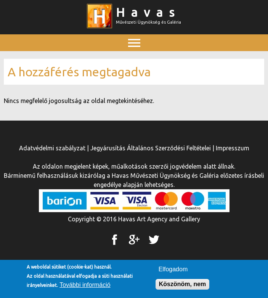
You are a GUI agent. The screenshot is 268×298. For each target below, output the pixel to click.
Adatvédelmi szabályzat (52, 148)
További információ (84, 286)
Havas (148, 12)
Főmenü (134, 59)
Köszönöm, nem (182, 285)
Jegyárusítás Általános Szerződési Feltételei (150, 148)
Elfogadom (173, 270)
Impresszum (232, 148)
